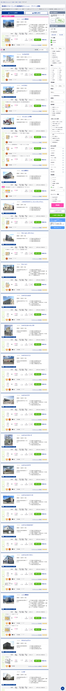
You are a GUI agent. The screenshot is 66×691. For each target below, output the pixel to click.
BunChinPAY (54, 197)
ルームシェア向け (55, 131)
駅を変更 (61, 34)
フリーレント (54, 59)
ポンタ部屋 (54, 199)
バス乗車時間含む (55, 95)
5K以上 (59, 79)
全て (52, 187)
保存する (53, 20)
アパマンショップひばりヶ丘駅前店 (35, 666)
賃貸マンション (55, 107)
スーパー (53, 177)
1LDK (59, 70)
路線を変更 (54, 34)
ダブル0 (53, 42)
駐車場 (53, 115)
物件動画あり (54, 142)
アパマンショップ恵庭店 (37, 111)
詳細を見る (44, 39)
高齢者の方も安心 (55, 138)
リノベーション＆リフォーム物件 (57, 134)
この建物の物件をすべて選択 (9, 65)
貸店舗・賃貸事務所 (56, 113)
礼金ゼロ (53, 55)
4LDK (53, 79)
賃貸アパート (54, 109)
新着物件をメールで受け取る (60, 21)
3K (58, 74)
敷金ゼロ (53, 53)
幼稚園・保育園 (55, 183)
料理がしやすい (55, 125)
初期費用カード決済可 (56, 63)
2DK (59, 72)
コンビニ (53, 179)
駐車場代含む (54, 57)
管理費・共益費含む (56, 51)
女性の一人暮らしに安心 (56, 121)
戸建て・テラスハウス (56, 111)
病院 (52, 185)
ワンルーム (54, 68)
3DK (52, 76)
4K (52, 77)
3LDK (59, 76)
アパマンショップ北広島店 (36, 45)
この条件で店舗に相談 (57, 215)
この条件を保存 (57, 211)
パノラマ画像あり (55, 140)
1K (58, 68)
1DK (52, 70)
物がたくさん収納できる (56, 129)
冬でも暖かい (54, 136)
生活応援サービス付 (56, 201)
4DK (59, 77)
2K (52, 72)
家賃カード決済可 (55, 61)
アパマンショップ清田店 (37, 349)
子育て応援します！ (56, 123)
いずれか (60, 187)
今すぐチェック (57, 227)
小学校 (53, 181)
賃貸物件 (53, 40)
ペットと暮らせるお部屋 (56, 127)
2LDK (53, 74)
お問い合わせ (37, 39)
